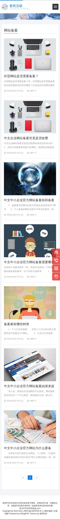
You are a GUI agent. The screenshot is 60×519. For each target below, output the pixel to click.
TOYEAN (51, 514)
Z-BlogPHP (24, 514)
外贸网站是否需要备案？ (21, 76)
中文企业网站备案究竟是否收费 (26, 138)
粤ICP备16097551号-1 (33, 511)
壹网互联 (43, 514)
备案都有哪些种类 (16, 324)
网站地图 (48, 511)
